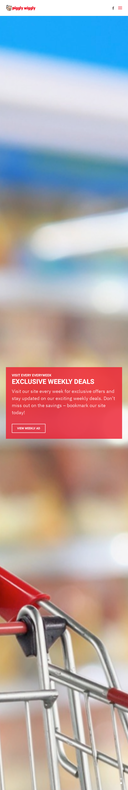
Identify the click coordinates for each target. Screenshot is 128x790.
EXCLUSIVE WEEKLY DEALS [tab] (121, 783)
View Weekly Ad (28, 428)
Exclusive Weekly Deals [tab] (121, 779)
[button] (120, 8)
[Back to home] (20, 8)
